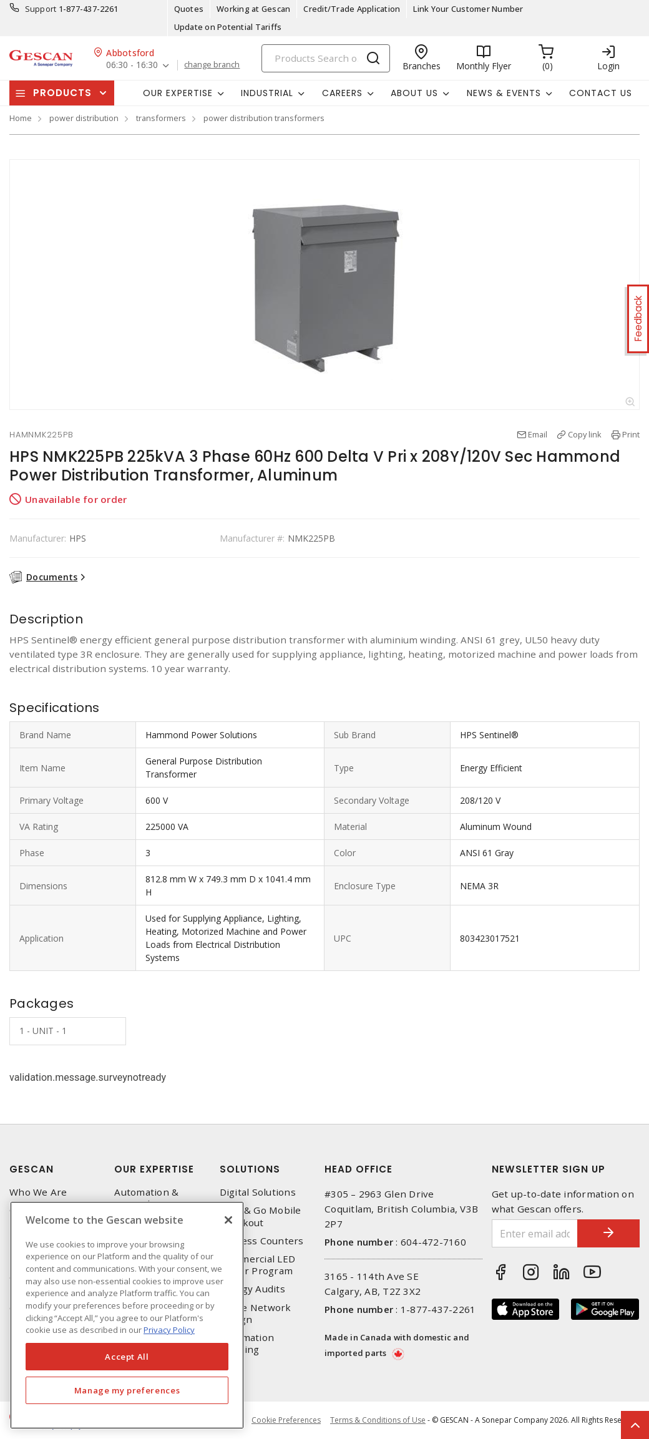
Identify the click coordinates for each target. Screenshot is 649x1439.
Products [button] (62, 92)
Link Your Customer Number (468, 8)
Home (20, 118)
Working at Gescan (253, 8)
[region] (127, 1315)
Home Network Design (255, 1313)
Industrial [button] (267, 93)
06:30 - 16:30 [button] (132, 65)
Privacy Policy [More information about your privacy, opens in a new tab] (169, 1329)
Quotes (189, 8)
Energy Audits (252, 1289)
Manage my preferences (127, 1390)
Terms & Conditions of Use (378, 1420)
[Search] (325, 58)
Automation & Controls (146, 1198)
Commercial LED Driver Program (258, 1265)
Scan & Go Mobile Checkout (260, 1216)
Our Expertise (154, 1169)
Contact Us (600, 93)
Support (41, 8)
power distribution (84, 118)
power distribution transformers (263, 118)
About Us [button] (414, 93)
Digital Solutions (258, 1192)
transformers (161, 118)
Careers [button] (342, 93)
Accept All (127, 1356)
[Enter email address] (535, 1233)
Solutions (250, 1169)
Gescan (31, 1169)
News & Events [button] (504, 93)
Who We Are (38, 1192)
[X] (228, 1220)
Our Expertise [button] (178, 93)
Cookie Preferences (286, 1420)
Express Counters (262, 1241)
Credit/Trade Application (351, 8)
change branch (212, 65)
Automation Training (247, 1343)
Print (631, 434)
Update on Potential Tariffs (228, 26)
